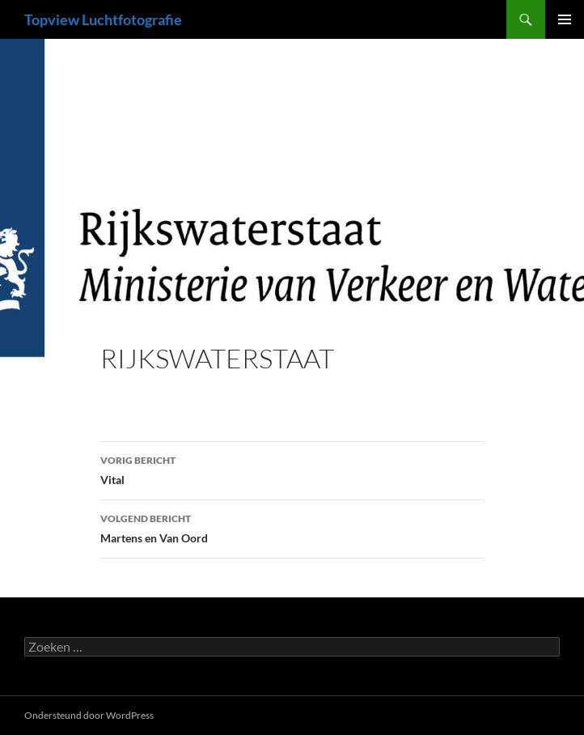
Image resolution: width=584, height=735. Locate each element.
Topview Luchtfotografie (103, 19)
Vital (292, 468)
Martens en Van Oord (292, 527)
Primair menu (564, 19)
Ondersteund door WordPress (89, 715)
